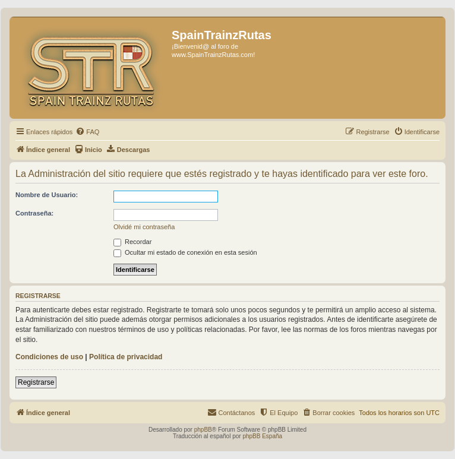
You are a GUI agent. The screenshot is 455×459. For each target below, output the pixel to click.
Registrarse (36, 382)
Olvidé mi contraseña (144, 226)
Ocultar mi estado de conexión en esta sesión (185, 252)
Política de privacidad (125, 357)
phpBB (203, 429)
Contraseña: (34, 213)
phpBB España (262, 436)
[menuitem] (87, 132)
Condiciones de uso (49, 357)
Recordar (132, 241)
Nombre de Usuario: (46, 194)
